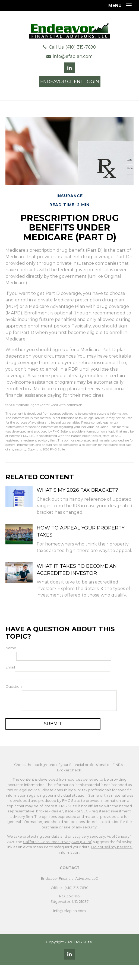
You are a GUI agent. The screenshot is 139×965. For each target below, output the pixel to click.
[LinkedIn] (69, 954)
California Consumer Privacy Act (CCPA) (57, 842)
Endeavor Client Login (69, 81)
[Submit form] (52, 724)
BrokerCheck (69, 770)
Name (10, 648)
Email (10, 667)
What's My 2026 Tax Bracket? (77, 490)
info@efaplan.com (73, 56)
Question (13, 686)
